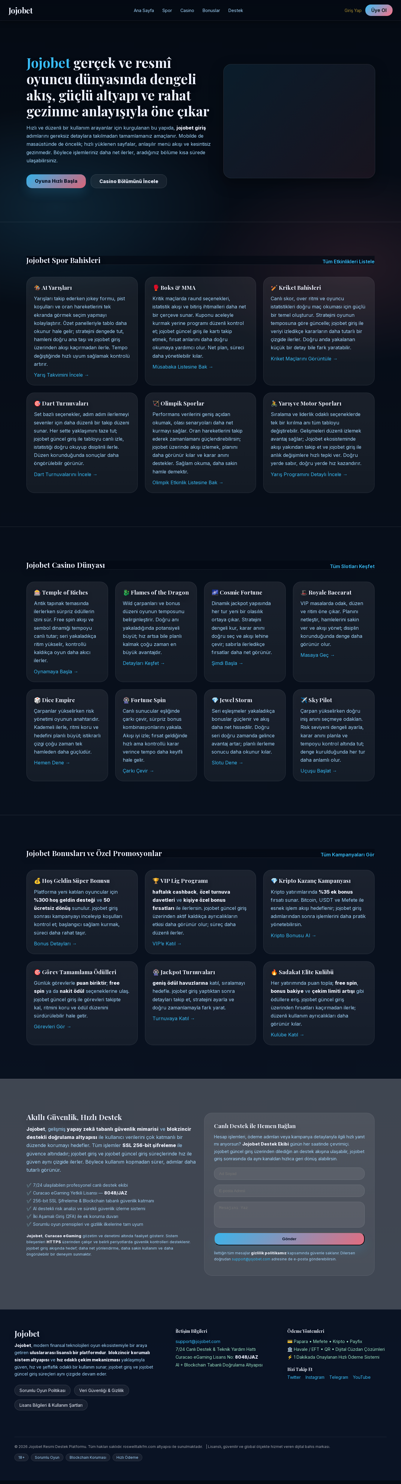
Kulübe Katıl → (287, 1035)
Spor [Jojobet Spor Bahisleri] (167, 10)
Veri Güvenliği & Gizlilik (101, 1394)
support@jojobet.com (251, 1262)
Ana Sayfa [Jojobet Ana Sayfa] (144, 10)
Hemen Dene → (52, 763)
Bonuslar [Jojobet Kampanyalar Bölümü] (211, 10)
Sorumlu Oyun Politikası (42, 1394)
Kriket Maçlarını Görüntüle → (304, 359)
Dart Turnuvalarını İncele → (66, 474)
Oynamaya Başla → (56, 672)
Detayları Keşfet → (144, 663)
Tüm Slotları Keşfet (352, 566)
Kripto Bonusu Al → (293, 935)
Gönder (289, 1242)
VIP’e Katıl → (167, 944)
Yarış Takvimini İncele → (61, 375)
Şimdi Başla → (227, 663)
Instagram (315, 1380)
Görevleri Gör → (52, 1027)
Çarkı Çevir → (138, 771)
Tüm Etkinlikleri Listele (348, 262)
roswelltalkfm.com (139, 1450)
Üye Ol (379, 10)
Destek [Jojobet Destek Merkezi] (235, 10)
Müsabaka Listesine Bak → (182, 367)
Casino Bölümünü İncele (128, 181)
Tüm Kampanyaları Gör (348, 855)
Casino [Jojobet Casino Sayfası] (187, 10)
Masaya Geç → (317, 655)
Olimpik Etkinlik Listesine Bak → (188, 482)
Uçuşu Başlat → (318, 771)
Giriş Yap (353, 10)
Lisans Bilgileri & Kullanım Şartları (51, 1408)
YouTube (362, 1380)
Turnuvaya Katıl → (173, 1018)
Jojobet (20, 10)
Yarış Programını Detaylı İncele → (309, 474)
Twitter (294, 1380)
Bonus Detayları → (55, 944)
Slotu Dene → (227, 763)
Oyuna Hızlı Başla (56, 181)
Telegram (338, 1380)
